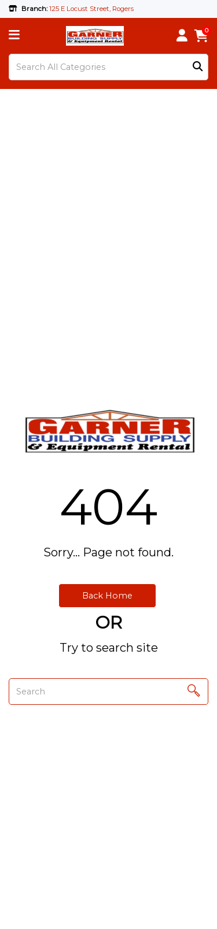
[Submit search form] (198, 67)
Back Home (107, 595)
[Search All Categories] (108, 67)
